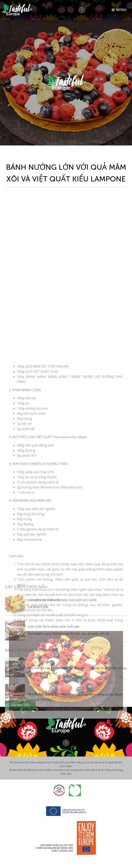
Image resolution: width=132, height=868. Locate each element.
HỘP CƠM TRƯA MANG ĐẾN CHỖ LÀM (53, 664)
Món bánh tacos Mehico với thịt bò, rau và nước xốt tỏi (68, 672)
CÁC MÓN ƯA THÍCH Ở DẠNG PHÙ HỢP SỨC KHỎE (62, 638)
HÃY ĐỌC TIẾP (20, 722)
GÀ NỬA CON (38, 645)
